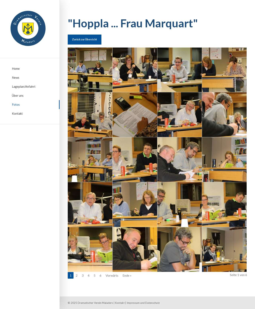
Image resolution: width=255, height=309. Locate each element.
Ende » (127, 275)
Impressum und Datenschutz (143, 302)
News (15, 77)
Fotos (16, 104)
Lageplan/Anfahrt (23, 86)
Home (16, 68)
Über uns (18, 95)
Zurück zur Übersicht (84, 39)
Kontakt (17, 113)
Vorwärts (112, 275)
